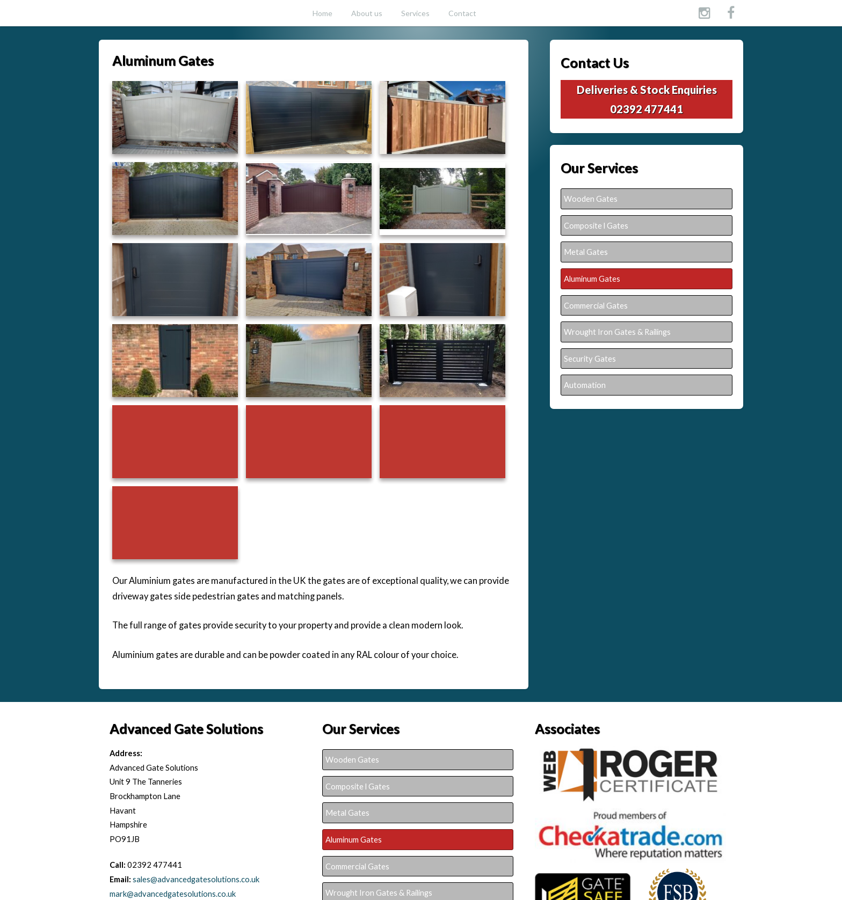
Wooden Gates (591, 198)
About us (366, 13)
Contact (462, 13)
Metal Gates (586, 252)
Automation (585, 385)
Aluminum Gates (592, 278)
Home (322, 13)
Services (415, 13)
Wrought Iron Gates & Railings (617, 331)
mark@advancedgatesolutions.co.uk (173, 893)
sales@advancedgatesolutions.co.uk (196, 879)
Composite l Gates (596, 225)
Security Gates (590, 358)
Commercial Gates (596, 305)
